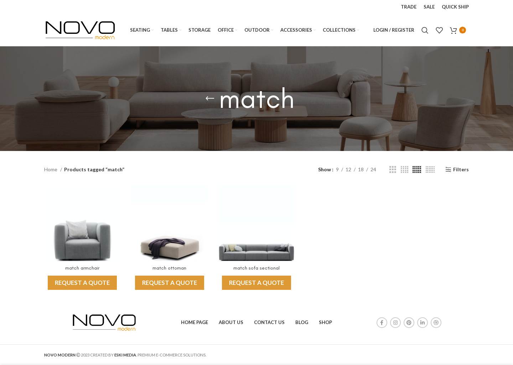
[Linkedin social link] (422, 322)
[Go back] (210, 99)
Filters (461, 169)
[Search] (425, 30)
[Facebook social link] (382, 322)
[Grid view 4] (404, 169)
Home (51, 169)
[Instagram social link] (395, 322)
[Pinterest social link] (409, 322)
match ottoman (169, 268)
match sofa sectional (256, 268)
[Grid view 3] (392, 169)
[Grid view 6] (430, 169)
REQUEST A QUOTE (82, 282)
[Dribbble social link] (436, 322)
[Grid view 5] (417, 169)
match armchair (82, 268)
